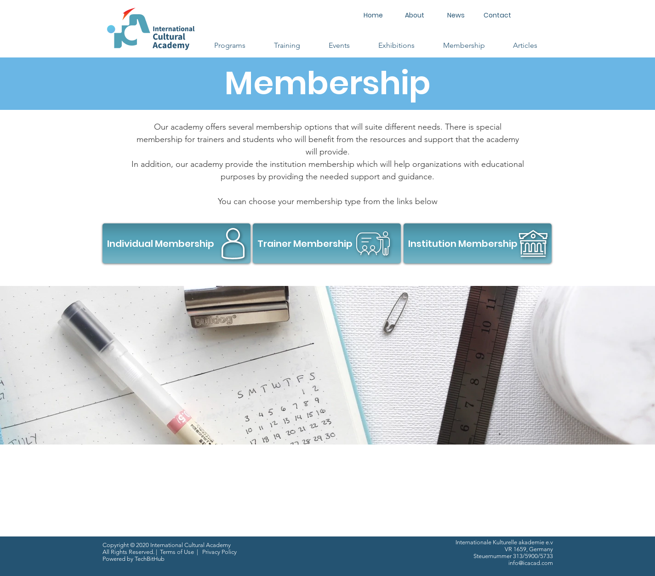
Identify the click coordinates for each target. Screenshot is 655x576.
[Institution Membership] (478, 243)
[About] (414, 15)
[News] (456, 15)
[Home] (373, 15)
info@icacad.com (530, 562)
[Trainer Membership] (327, 243)
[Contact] (497, 15)
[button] (230, 45)
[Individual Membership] (177, 243)
